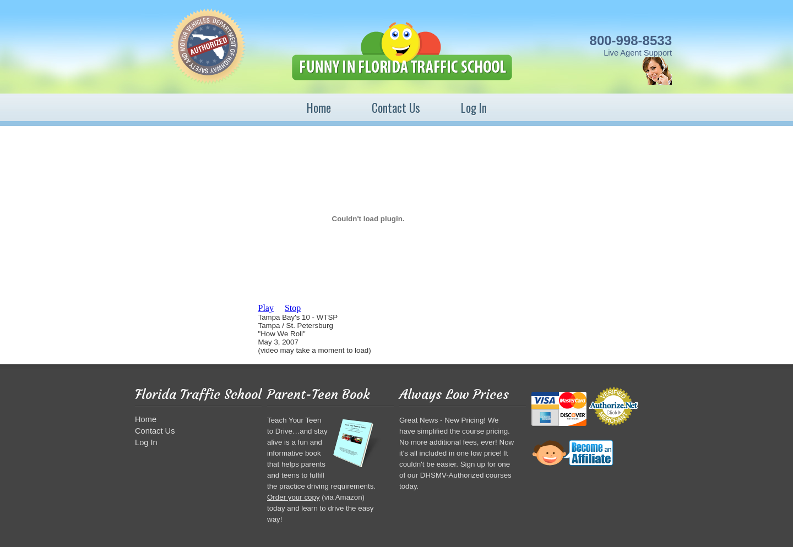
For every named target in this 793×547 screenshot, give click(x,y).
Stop (293, 308)
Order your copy (293, 497)
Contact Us (396, 107)
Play (266, 308)
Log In (474, 107)
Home (319, 107)
